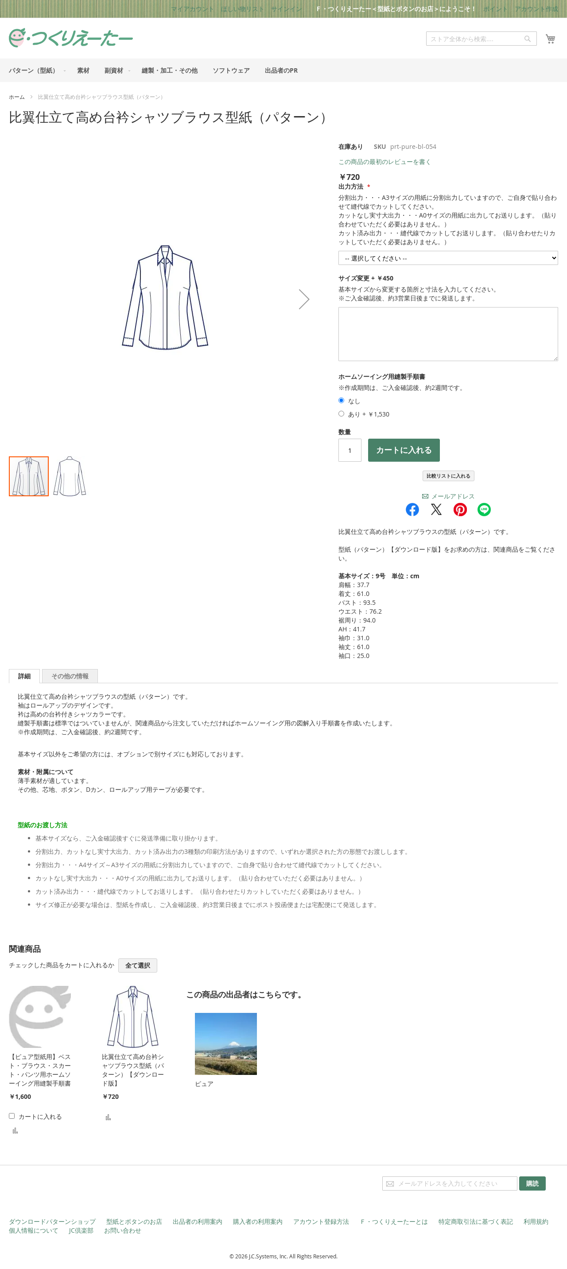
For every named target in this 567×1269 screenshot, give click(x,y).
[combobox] (481, 38)
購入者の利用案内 (258, 1221)
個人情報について (33, 1230)
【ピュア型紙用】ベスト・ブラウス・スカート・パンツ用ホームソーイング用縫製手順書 (40, 1069)
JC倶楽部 (81, 1230)
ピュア (204, 1083)
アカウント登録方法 (321, 1221)
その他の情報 (70, 676)
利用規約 (536, 1221)
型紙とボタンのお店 (134, 1221)
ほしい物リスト (242, 8)
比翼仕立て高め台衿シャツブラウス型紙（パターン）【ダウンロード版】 (133, 1069)
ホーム (17, 96)
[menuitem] (35, 70)
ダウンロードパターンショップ (52, 1221)
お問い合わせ (122, 1230)
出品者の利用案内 (197, 1221)
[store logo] (71, 37)
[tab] (24, 676)
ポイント (495, 8)
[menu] (283, 70)
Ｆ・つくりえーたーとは (394, 1221)
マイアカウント (192, 8)
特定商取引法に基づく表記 (476, 1221)
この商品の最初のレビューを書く (384, 161)
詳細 (24, 676)
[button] (69, 476)
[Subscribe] (532, 1183)
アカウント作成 (536, 8)
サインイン (286, 8)
